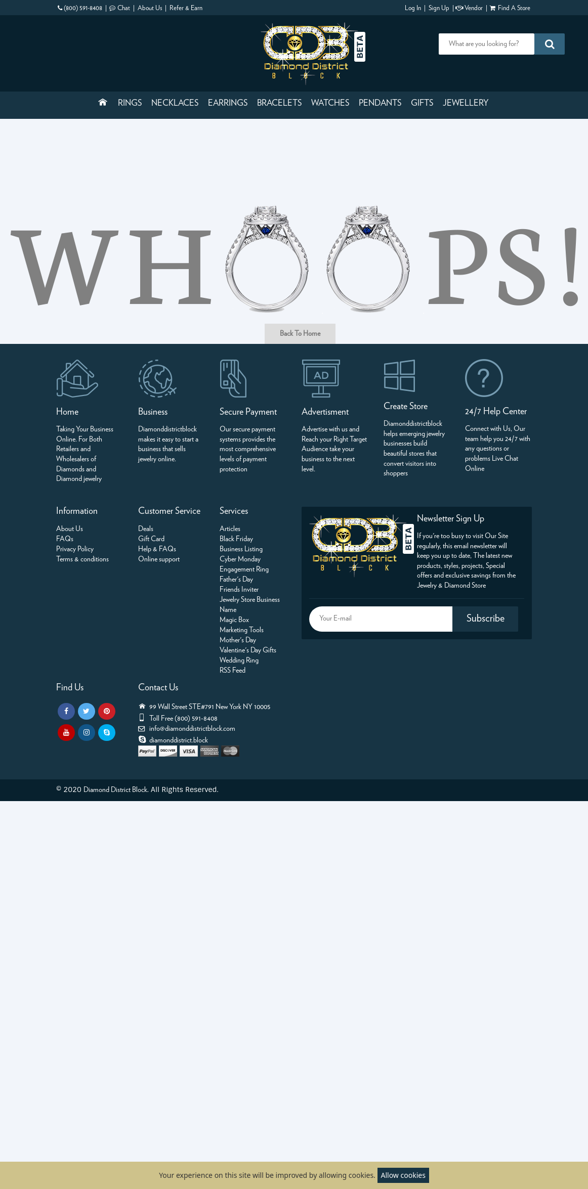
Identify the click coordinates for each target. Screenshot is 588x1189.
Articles (230, 529)
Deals (145, 529)
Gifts (422, 103)
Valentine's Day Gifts (248, 650)
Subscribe (486, 618)
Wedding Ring (239, 660)
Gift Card (151, 539)
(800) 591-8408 (83, 8)
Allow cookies (403, 1175)
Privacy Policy (75, 549)
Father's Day (236, 579)
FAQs (64, 539)
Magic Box (234, 620)
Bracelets (279, 103)
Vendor (474, 8)
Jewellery (466, 103)
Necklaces (174, 103)
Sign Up (439, 8)
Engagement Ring (244, 569)
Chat (123, 8)
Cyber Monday (240, 559)
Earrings (227, 103)
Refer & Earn (186, 8)
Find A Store (514, 8)
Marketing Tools (242, 630)
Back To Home (300, 333)
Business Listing (241, 549)
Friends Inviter (239, 589)
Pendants (380, 103)
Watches (330, 103)
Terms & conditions (82, 559)
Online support (159, 559)
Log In (413, 8)
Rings (130, 103)
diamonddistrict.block (178, 740)
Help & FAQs (157, 549)
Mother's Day (238, 640)
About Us (150, 8)
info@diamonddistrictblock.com (192, 728)
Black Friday (236, 539)
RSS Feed (232, 670)
